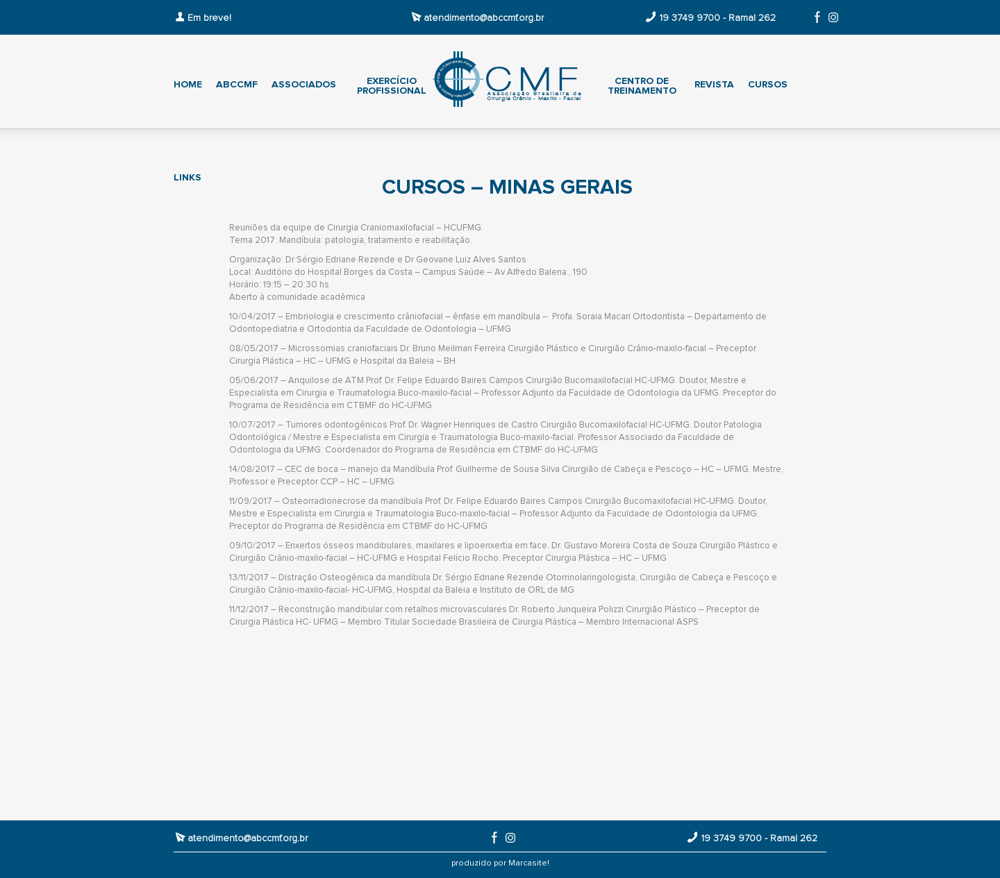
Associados (304, 85)
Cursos (768, 85)
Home (188, 85)
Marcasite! (528, 863)
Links (187, 178)
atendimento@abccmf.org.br (484, 18)
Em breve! (209, 18)
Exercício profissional (391, 86)
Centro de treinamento (642, 86)
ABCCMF (237, 85)
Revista (714, 85)
